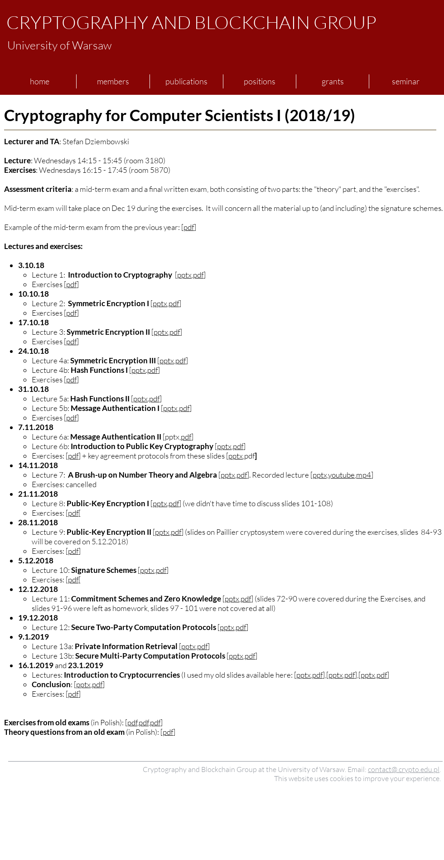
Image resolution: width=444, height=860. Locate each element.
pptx (184, 274)
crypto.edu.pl (419, 769)
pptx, (320, 474)
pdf (188, 227)
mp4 (363, 474)
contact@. (383, 769)
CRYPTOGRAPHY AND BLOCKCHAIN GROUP (191, 22)
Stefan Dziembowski (96, 141)
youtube (341, 474)
